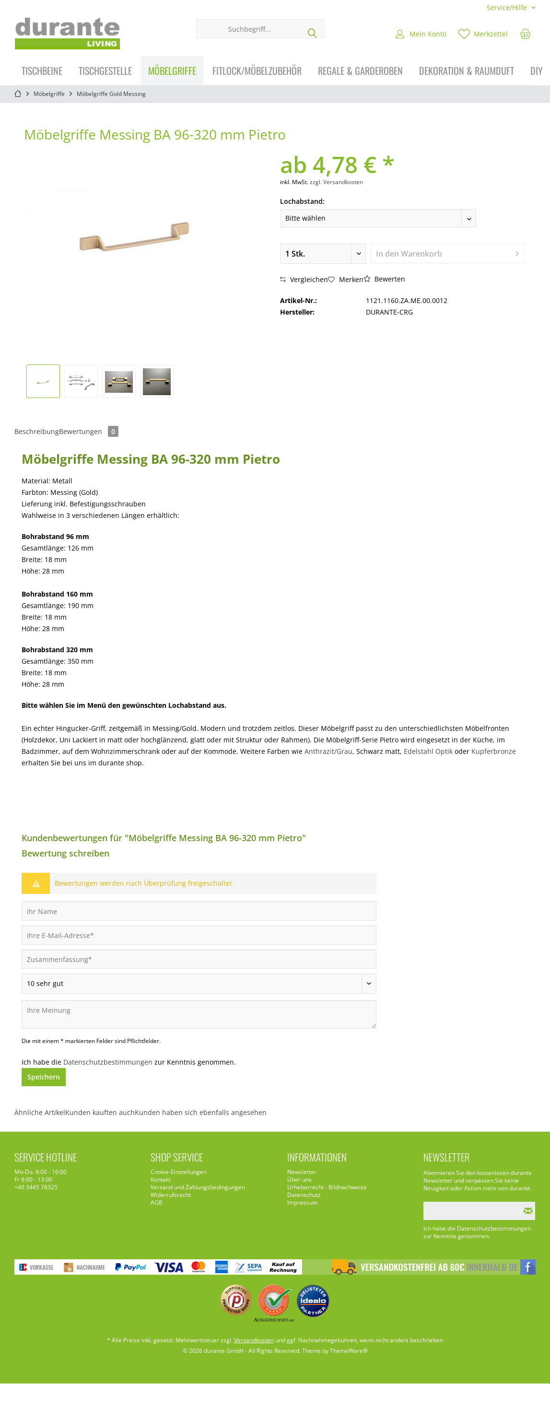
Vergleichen (304, 279)
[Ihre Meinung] (199, 1014)
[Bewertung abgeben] (199, 983)
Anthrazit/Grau (328, 751)
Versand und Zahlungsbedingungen (198, 1187)
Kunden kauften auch (100, 1112)
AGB (157, 1203)
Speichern (43, 1076)
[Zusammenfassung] (199, 959)
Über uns (299, 1180)
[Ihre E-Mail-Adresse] (199, 935)
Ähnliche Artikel (39, 1112)
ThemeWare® (349, 1351)
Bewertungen (88, 431)
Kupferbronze (493, 751)
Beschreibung (36, 431)
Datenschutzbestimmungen (107, 1062)
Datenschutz (304, 1195)
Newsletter (301, 1172)
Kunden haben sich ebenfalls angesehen (201, 1112)
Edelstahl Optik (428, 751)
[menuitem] (508, 7)
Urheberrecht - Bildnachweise (327, 1187)
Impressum (302, 1203)
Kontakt (161, 1180)
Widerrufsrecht (171, 1195)
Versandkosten (254, 1340)
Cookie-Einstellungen (179, 1172)
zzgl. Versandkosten (336, 182)
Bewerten (384, 278)
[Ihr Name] (199, 911)
